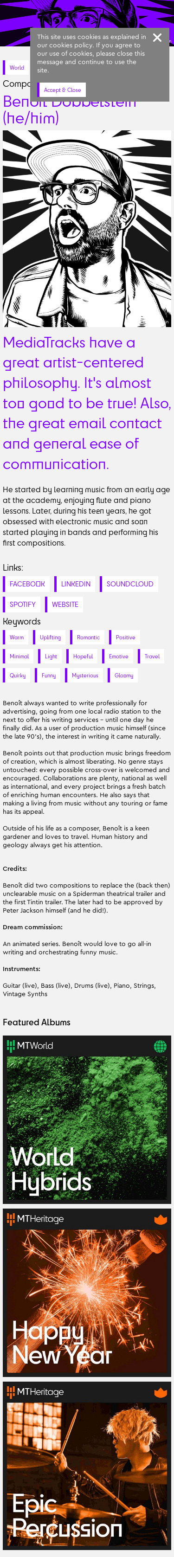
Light (51, 656)
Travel (152, 656)
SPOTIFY (23, 604)
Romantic (88, 637)
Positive (125, 637)
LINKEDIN (75, 583)
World (17, 67)
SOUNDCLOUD (130, 583)
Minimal (19, 656)
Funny (49, 675)
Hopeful (83, 656)
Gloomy (124, 675)
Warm (17, 637)
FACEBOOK (27, 583)
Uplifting (50, 637)
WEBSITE (65, 604)
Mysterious (85, 675)
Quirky (18, 675)
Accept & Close (62, 89)
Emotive (119, 656)
